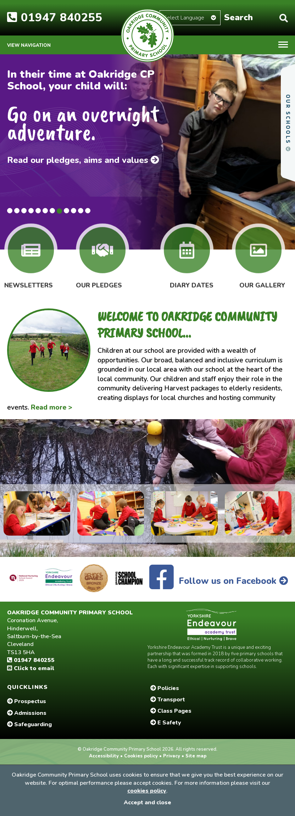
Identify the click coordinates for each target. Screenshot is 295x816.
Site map (195, 756)
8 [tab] (59, 211)
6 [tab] (45, 210)
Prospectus (26, 701)
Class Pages (170, 711)
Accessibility (104, 756)
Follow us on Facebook (218, 581)
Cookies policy (141, 756)
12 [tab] (87, 210)
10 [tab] (73, 210)
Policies (164, 688)
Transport (167, 699)
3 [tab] (24, 210)
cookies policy (146, 791)
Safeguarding (29, 724)
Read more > (51, 407)
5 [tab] (38, 210)
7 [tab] (52, 210)
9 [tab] (66, 210)
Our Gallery (262, 280)
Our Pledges (99, 280)
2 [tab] (17, 210)
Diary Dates (191, 280)
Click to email (30, 668)
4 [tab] (31, 210)
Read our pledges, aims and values (83, 160)
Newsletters (28, 280)
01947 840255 (54, 17)
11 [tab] (80, 210)
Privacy (172, 756)
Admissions (26, 713)
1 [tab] (9, 210)
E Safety (165, 723)
